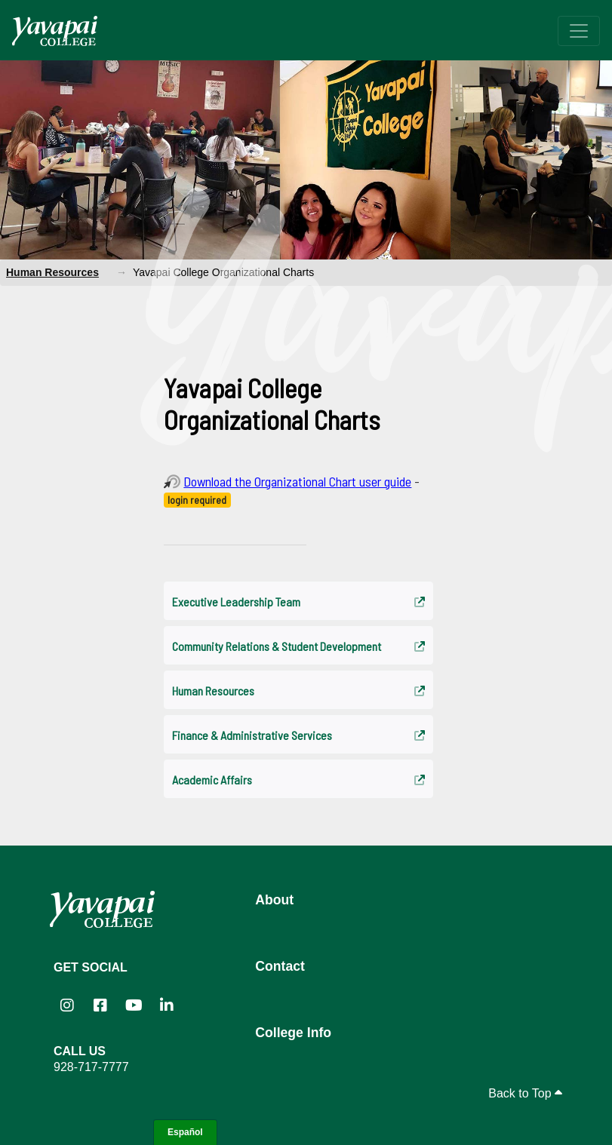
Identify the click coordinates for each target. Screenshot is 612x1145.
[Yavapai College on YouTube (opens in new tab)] (133, 1005)
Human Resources (52, 272)
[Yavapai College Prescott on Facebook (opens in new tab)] (100, 1005)
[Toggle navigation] (579, 31)
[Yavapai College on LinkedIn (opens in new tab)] (166, 1005)
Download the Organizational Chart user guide (297, 481)
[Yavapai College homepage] (54, 31)
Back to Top (525, 1093)
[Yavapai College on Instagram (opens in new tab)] (67, 1005)
